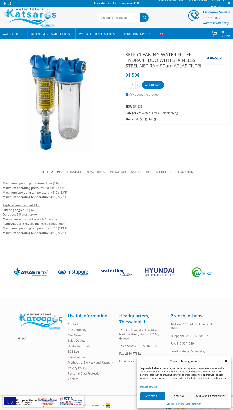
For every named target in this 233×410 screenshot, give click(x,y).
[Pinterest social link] (146, 119)
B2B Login (75, 352)
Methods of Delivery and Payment (90, 362)
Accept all (152, 396)
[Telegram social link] (155, 119)
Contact (73, 324)
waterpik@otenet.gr (216, 23)
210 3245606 (194, 336)
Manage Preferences (211, 396)
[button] (226, 361)
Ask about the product (144, 94)
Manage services (148, 386)
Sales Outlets (76, 341)
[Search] (122, 17)
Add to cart (152, 85)
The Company (77, 330)
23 (156, 346)
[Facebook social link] (5, 3)
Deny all (180, 396)
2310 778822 (211, 18)
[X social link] (141, 119)
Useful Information (80, 346)
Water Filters (150, 113)
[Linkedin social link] (150, 119)
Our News (74, 335)
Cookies (170, 403)
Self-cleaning (169, 113)
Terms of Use (77, 357)
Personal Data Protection (188, 403)
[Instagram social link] (9, 3)
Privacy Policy (77, 368)
